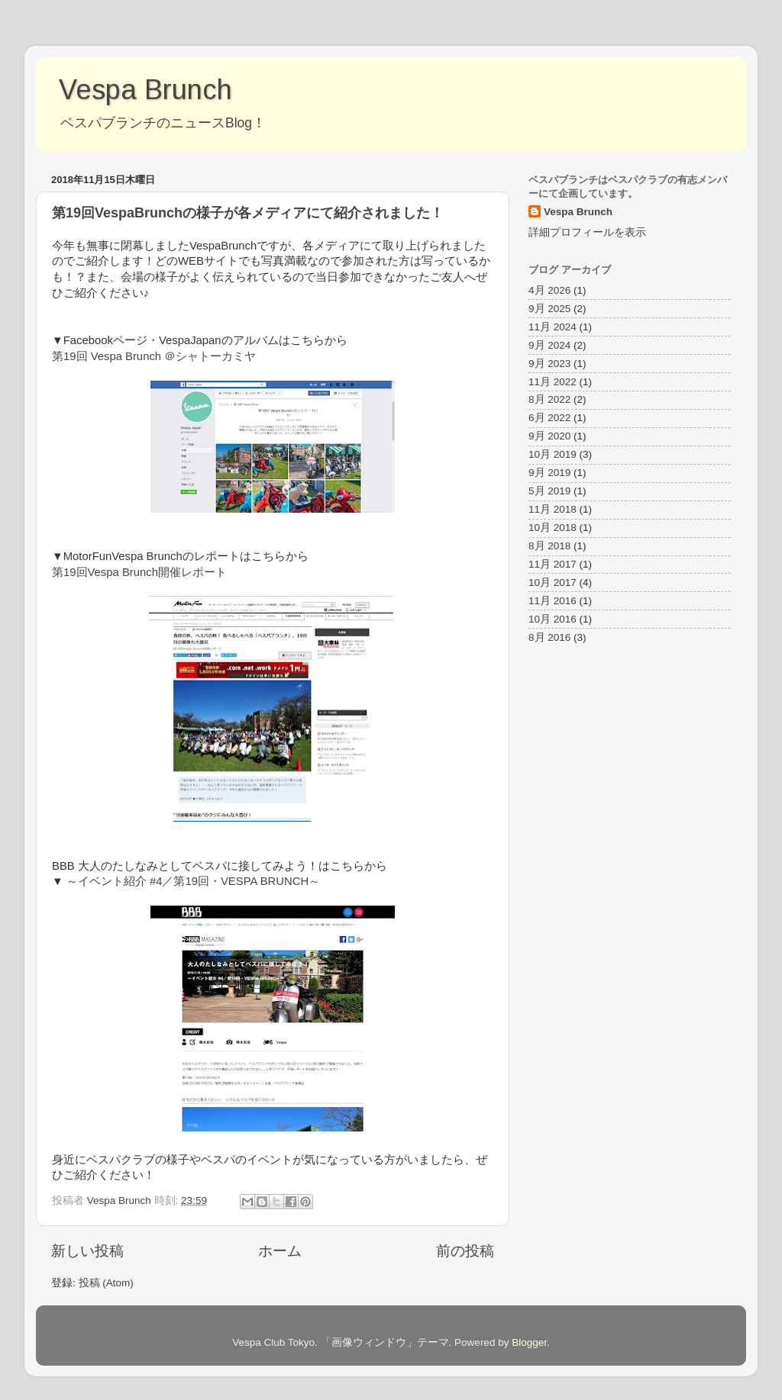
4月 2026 (549, 290)
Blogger (529, 1342)
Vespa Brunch (145, 89)
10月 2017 (552, 582)
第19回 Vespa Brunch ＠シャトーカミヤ (154, 356)
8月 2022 (549, 399)
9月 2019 (549, 472)
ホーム (280, 1251)
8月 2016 (549, 637)
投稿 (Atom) (106, 1283)
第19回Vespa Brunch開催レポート (139, 572)
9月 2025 (549, 308)
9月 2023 (549, 363)
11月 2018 (552, 509)
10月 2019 (552, 454)
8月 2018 (549, 546)
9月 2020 (549, 436)
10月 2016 (552, 619)
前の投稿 (465, 1251)
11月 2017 (552, 564)
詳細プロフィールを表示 (587, 232)
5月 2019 (549, 491)
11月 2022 (552, 382)
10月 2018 (552, 527)
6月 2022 (549, 417)
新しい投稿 (87, 1251)
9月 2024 (549, 345)
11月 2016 (552, 601)
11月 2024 (552, 327)
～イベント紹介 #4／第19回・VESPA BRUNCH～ (193, 881)
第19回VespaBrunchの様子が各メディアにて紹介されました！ (248, 212)
